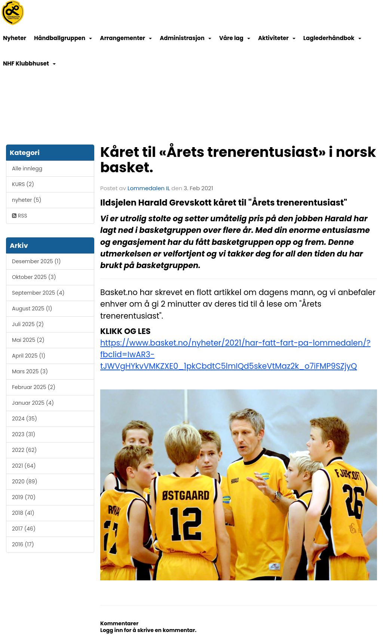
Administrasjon (185, 38)
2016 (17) (23, 544)
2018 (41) (23, 513)
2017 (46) (24, 528)
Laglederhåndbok (332, 38)
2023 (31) (23, 434)
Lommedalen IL (149, 188)
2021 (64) (24, 466)
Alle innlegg (27, 168)
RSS (19, 215)
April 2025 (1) (28, 355)
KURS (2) (23, 184)
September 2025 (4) (38, 293)
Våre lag (234, 38)
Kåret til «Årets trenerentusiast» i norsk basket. (238, 159)
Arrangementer (126, 38)
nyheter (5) (27, 200)
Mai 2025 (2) (28, 340)
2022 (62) (24, 450)
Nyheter (14, 38)
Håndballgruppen (63, 38)
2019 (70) (24, 497)
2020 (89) (24, 481)
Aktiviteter (276, 38)
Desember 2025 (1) (36, 261)
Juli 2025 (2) (28, 324)
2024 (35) (24, 418)
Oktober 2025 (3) (34, 277)
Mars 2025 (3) (30, 371)
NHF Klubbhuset (29, 63)
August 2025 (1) (32, 308)
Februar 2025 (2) (33, 387)
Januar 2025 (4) (33, 403)
